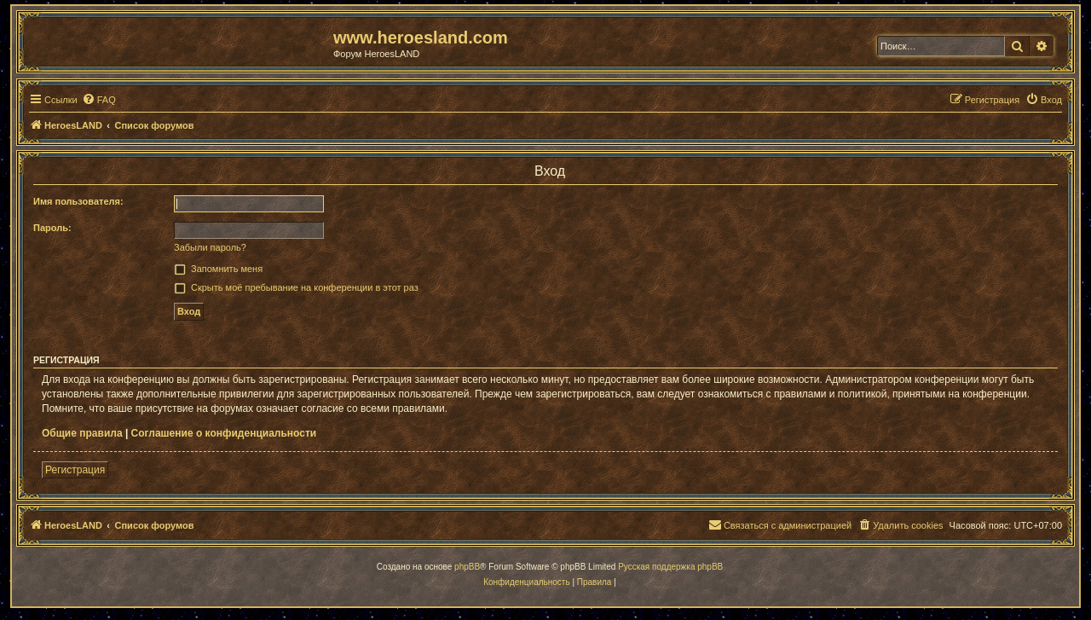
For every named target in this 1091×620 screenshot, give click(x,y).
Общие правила (82, 433)
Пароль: (52, 228)
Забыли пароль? (210, 247)
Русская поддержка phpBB (670, 566)
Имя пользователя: (78, 201)
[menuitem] (99, 100)
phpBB (467, 566)
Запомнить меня (227, 269)
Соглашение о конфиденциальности (224, 433)
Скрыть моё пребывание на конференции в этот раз (305, 287)
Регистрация (75, 470)
